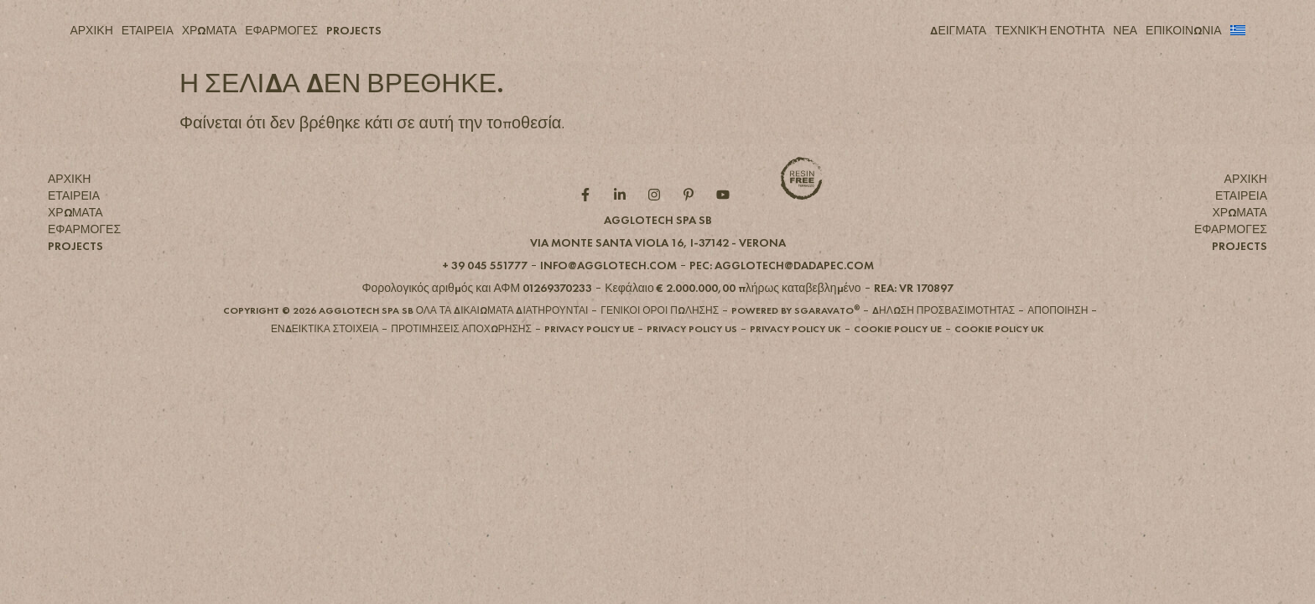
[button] (658, 270)
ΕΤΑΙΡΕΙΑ (148, 30)
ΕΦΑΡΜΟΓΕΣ (281, 30)
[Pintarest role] (692, 222)
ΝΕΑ (1125, 30)
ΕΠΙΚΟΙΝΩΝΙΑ (1183, 30)
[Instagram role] (657, 222)
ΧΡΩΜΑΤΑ (209, 30)
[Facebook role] (589, 222)
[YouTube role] (726, 222)
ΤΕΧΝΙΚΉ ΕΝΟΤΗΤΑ (1049, 30)
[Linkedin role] (623, 222)
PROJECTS (354, 30)
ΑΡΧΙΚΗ (91, 30)
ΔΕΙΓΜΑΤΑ (958, 30)
